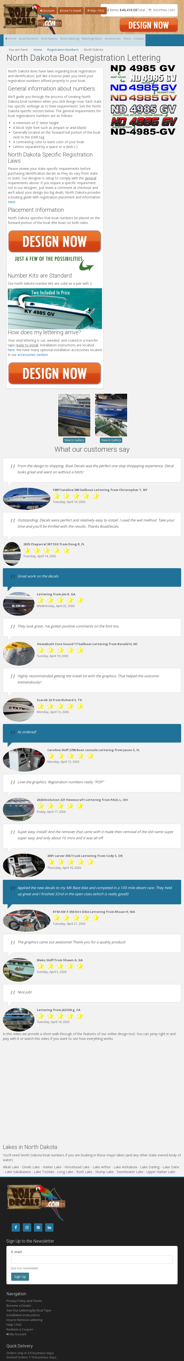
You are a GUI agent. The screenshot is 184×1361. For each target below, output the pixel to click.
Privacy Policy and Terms (24, 1301)
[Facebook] (16, 1227)
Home (12, 40)
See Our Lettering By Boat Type (28, 1310)
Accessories (134, 40)
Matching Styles (108, 40)
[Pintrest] (38, 1227)
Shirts (152, 40)
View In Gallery (74, 440)
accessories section (33, 354)
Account (47, 11)
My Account (16, 1334)
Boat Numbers (34, 40)
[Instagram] (27, 1227)
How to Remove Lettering (24, 1320)
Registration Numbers (63, 49)
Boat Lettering (82, 40)
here (11, 350)
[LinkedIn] (49, 1227)
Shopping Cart (164, 10)
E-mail (16, 1252)
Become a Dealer (18, 1305)
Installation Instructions (23, 1315)
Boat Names (58, 40)
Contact (166, 40)
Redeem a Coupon (19, 1329)
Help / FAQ (95, 11)
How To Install (70, 11)
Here (11, 202)
